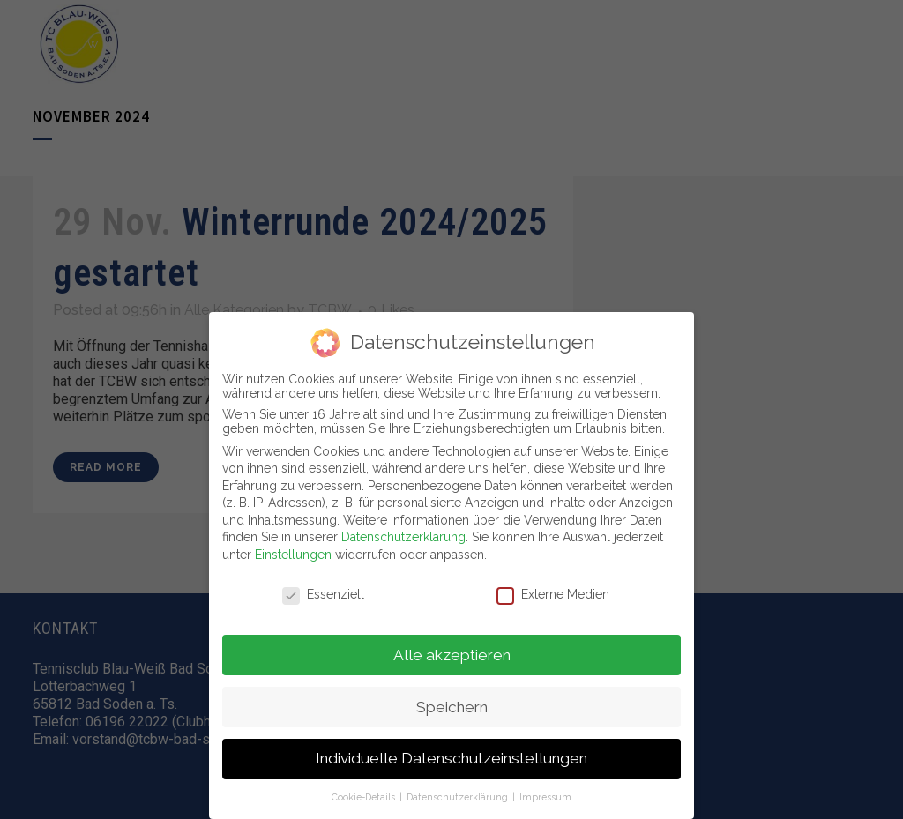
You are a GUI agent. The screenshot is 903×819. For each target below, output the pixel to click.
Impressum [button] (545, 797)
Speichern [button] (452, 706)
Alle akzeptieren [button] (452, 654)
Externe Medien (552, 594)
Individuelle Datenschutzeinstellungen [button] (451, 758)
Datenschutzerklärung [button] (459, 797)
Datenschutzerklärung (403, 537)
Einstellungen (293, 554)
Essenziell (323, 594)
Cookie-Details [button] (365, 797)
